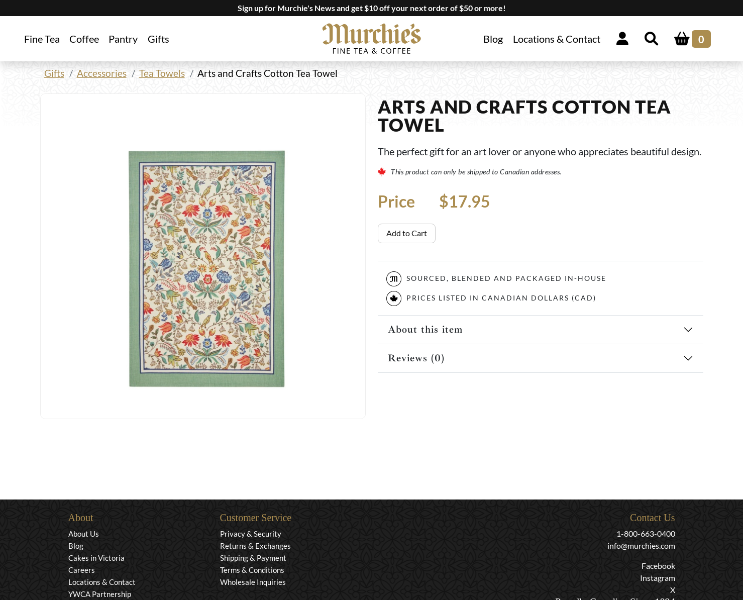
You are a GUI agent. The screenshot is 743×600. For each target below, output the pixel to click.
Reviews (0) (416, 358)
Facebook (658, 565)
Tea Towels (162, 73)
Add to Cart (406, 233)
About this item (425, 329)
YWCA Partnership (99, 593)
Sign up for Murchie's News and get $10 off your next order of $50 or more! (372, 8)
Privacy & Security (250, 533)
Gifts (54, 73)
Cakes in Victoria (96, 557)
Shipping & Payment (253, 557)
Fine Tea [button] (42, 39)
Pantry (123, 39)
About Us (83, 533)
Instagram (657, 577)
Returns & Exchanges (255, 545)
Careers (81, 569)
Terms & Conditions (252, 569)
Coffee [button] (84, 39)
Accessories (102, 73)
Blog (493, 39)
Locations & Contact (556, 39)
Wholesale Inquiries (253, 581)
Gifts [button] (158, 39)
